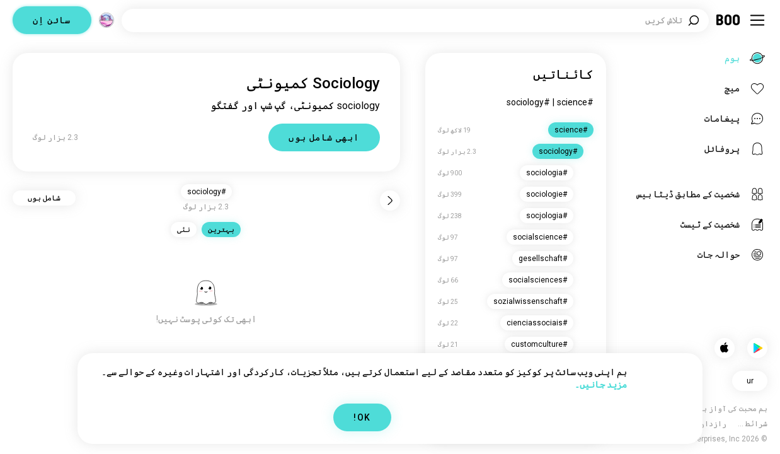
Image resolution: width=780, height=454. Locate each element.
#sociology (528, 102)
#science (575, 102)
